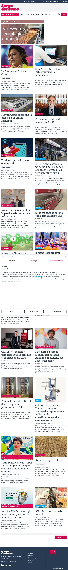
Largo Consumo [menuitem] (25, 14)
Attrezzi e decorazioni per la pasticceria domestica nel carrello (16, 213)
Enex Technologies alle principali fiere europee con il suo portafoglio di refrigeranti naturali (49, 168)
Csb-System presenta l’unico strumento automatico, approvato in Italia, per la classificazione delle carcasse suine (50, 413)
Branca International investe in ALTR (47, 120)
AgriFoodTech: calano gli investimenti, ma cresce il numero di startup (16, 514)
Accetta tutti (57, 311)
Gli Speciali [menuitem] (44, 14)
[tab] (11, 261)
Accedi (64, 14)
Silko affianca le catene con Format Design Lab (49, 214)
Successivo (60, 537)
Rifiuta (11, 311)
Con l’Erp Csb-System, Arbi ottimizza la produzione (48, 72)
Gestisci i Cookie (58, 568)
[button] (65, 256)
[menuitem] (26, 1)
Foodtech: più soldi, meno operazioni (16, 162)
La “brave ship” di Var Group (14, 73)
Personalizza (34, 311)
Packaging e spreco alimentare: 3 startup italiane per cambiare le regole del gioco (49, 356)
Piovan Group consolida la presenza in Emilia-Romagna (16, 117)
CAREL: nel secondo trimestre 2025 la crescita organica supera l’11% (16, 354)
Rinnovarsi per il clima (49, 460)
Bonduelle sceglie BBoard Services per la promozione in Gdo (16, 404)
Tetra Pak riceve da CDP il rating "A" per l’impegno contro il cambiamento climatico (16, 467)
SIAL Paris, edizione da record (48, 513)
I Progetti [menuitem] (36, 14)
